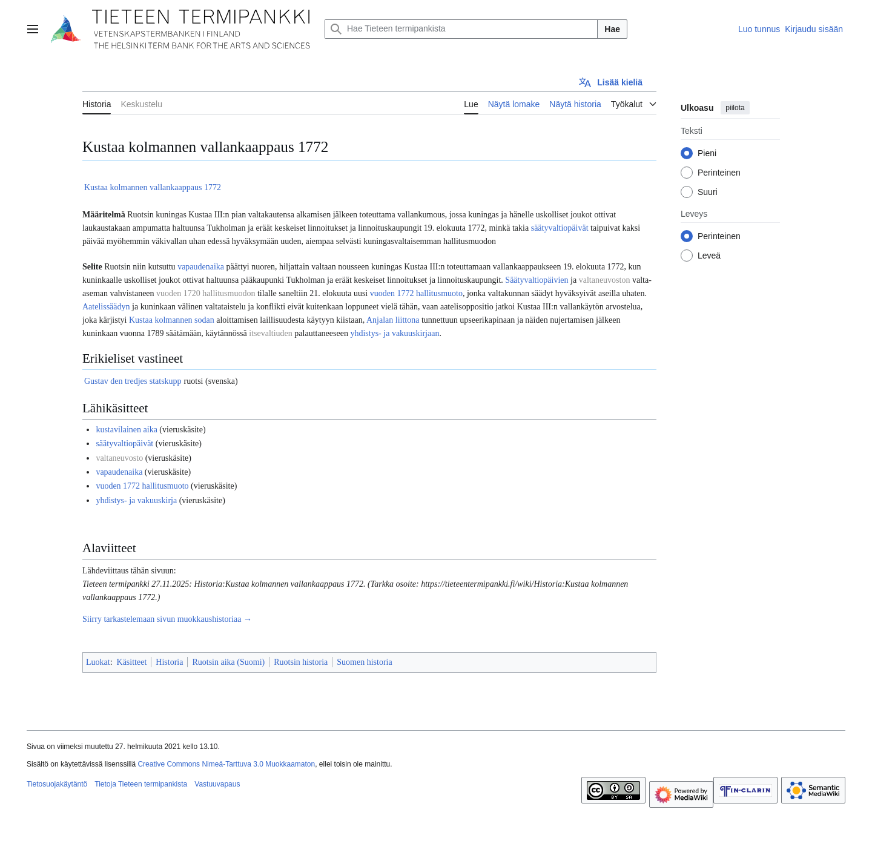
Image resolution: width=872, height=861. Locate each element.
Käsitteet (132, 662)
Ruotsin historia (301, 662)
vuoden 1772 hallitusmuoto (416, 293)
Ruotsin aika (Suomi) (228, 662)
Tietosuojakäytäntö (57, 784)
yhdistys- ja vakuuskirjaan (394, 333)
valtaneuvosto (119, 458)
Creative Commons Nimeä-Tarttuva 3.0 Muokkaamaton (226, 764)
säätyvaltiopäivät (560, 228)
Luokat (98, 662)
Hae (612, 29)
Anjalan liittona (392, 320)
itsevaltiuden (270, 333)
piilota (734, 108)
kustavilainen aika (126, 429)
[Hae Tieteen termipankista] (461, 29)
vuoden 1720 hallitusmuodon (205, 293)
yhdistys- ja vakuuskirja (136, 500)
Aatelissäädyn (106, 306)
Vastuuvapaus (217, 784)
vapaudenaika (200, 266)
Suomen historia (364, 662)
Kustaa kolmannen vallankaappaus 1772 (152, 187)
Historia (169, 662)
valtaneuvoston (604, 280)
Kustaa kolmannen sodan (171, 320)
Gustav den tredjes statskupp (133, 381)
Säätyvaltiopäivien (536, 280)
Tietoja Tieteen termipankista (140, 784)
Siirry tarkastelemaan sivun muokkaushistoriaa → (167, 619)
